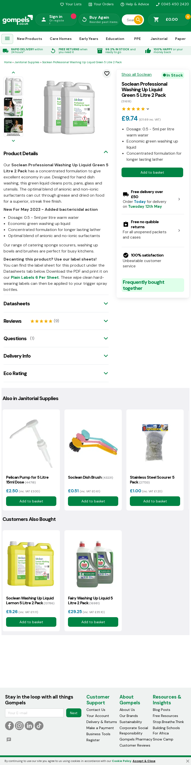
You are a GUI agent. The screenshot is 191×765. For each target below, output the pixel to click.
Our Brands (129, 716)
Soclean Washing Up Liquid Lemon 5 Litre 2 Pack (30, 600)
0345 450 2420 (172, 4)
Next (74, 713)
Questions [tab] (15, 338)
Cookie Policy (121, 761)
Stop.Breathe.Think (168, 722)
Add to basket (152, 172)
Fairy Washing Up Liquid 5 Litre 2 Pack (90, 600)
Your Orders (101, 4)
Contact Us (95, 710)
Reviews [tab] (12, 321)
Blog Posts (161, 710)
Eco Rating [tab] (15, 373)
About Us (127, 710)
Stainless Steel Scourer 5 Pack (152, 479)
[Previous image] (13, 73)
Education (115, 38)
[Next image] (13, 141)
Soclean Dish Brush (90, 477)
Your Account (97, 716)
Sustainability (131, 722)
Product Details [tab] (21, 153)
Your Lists (71, 4)
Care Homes (61, 38)
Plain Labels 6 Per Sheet (35, 277)
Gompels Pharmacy (136, 739)
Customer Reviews (135, 745)
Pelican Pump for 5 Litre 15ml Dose (27, 479)
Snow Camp (163, 739)
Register (93, 740)
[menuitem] (7, 39)
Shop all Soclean (137, 74)
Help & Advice (134, 4)
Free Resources (165, 716)
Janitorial (159, 38)
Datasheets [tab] (17, 303)
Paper (180, 38)
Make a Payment (100, 728)
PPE (137, 38)
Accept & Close (144, 761)
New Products (29, 38)
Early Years (88, 38)
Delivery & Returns (101, 722)
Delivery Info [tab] (17, 356)
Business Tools (98, 734)
